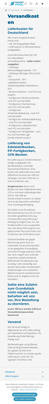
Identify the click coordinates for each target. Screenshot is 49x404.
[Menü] (6, 3)
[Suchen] (25, 3)
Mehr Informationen (28, 389)
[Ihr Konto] (36, 3)
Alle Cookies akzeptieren (24, 399)
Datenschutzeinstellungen (25, 394)
